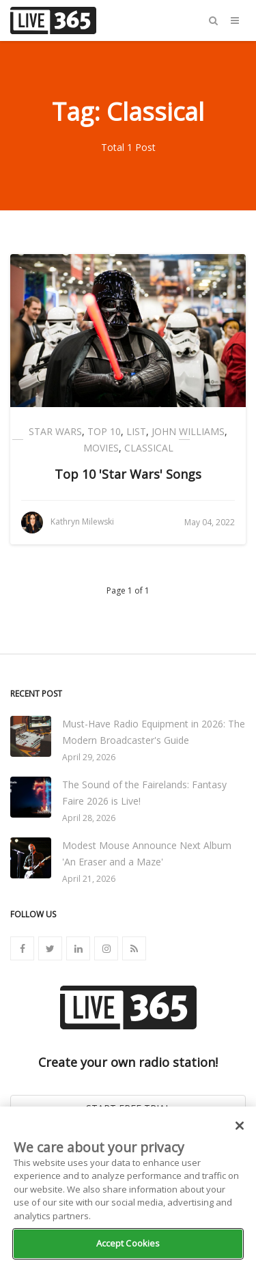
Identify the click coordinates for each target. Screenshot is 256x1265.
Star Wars (55, 431)
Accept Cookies (128, 1243)
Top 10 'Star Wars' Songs (128, 474)
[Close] (240, 1126)
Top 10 (104, 431)
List (136, 431)
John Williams (188, 431)
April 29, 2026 (88, 757)
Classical (148, 447)
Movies (101, 447)
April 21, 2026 (88, 879)
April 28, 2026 (88, 818)
